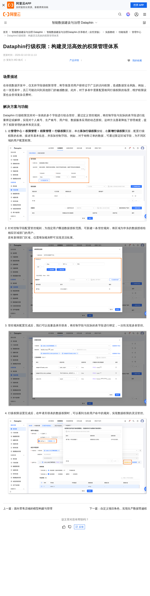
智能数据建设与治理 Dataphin (27, 32)
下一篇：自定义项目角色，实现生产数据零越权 (118, 508)
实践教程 (110, 32)
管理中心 (136, 32)
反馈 (79, 527)
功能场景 (123, 32)
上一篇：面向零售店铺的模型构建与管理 (27, 508)
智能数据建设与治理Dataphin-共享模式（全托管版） (74, 32)
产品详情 (74, 60)
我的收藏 (137, 60)
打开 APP (139, 5)
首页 (5, 32)
